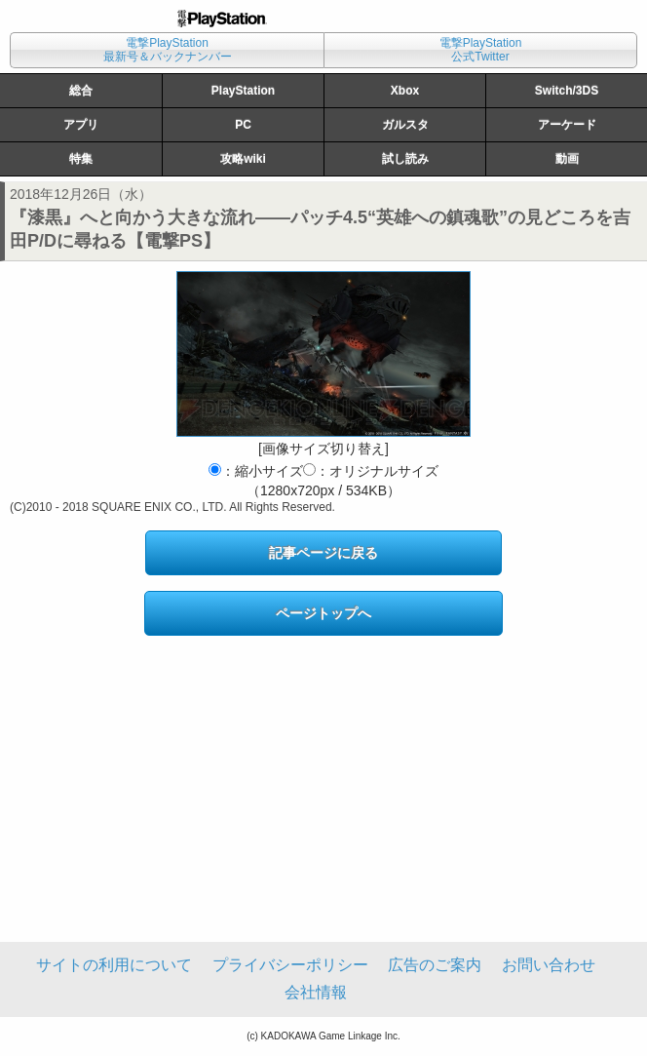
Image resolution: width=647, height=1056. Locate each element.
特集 (81, 159)
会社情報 (316, 992)
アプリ (80, 125)
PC (243, 125)
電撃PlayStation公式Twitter (480, 49)
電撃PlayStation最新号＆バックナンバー (167, 49)
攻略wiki (243, 159)
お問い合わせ (548, 965)
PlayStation (243, 91)
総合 (81, 91)
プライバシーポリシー (290, 965)
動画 (567, 159)
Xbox (405, 91)
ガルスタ (405, 125)
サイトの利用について (114, 965)
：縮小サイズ (256, 471)
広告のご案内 (434, 965)
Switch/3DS (566, 91)
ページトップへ (323, 613)
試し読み (405, 159)
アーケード (567, 125)
